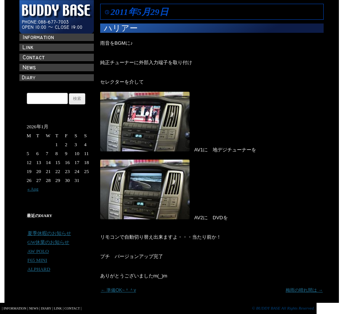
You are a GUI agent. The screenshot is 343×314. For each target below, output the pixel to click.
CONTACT (72, 308)
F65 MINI (37, 260)
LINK (58, 308)
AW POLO (38, 251)
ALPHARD (39, 269)
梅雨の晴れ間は (304, 290)
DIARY (46, 308)
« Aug (33, 189)
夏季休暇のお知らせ (49, 233)
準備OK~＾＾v (118, 290)
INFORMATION (14, 308)
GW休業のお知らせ (49, 242)
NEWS (33, 308)
